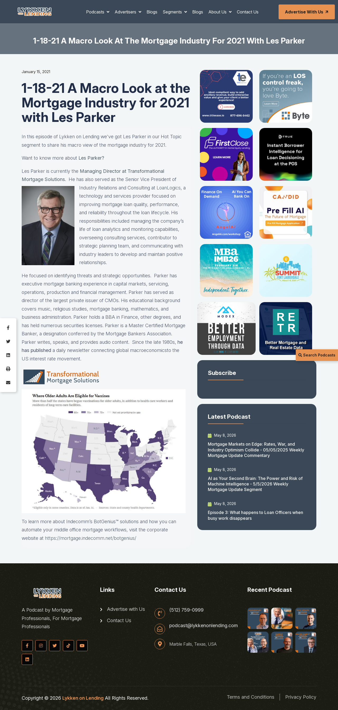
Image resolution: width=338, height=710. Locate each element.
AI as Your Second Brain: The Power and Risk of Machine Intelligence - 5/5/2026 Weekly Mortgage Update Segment (255, 484)
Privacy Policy (300, 697)
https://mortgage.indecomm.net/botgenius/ (90, 538)
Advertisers (126, 12)
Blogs (152, 12)
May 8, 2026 (222, 435)
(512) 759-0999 (186, 610)
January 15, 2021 (36, 71)
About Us (218, 12)
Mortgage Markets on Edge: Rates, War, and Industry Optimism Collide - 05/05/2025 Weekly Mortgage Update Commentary (256, 449)
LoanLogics (169, 187)
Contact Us (248, 12)
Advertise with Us (307, 12)
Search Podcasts (316, 355)
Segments (173, 12)
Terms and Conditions (250, 697)
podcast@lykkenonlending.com (203, 625)
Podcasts (95, 12)
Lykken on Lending (83, 698)
